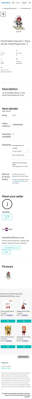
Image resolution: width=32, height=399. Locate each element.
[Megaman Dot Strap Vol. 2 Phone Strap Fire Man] (24, 311)
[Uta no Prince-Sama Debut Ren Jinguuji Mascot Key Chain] (8, 337)
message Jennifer (17, 181)
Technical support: (8, 367)
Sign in (24, 2)
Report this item (23, 356)
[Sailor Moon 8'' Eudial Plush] (24, 337)
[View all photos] (18, 24)
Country (14, 148)
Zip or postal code (18, 155)
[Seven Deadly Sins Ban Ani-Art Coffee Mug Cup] (8, 311)
